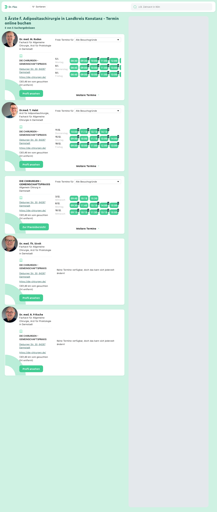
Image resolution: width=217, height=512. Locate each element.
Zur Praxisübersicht (34, 227)
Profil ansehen (31, 93)
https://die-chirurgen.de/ (32, 77)
